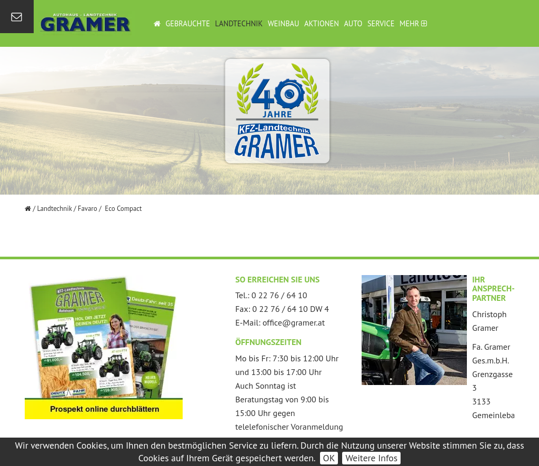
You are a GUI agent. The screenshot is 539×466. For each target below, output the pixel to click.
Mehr (413, 23)
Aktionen (321, 23)
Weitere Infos (371, 458)
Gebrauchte (187, 23)
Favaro (87, 208)
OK (329, 458)
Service (381, 23)
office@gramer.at (294, 322)
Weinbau (284, 23)
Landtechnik (239, 23)
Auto (353, 23)
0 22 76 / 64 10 (279, 295)
